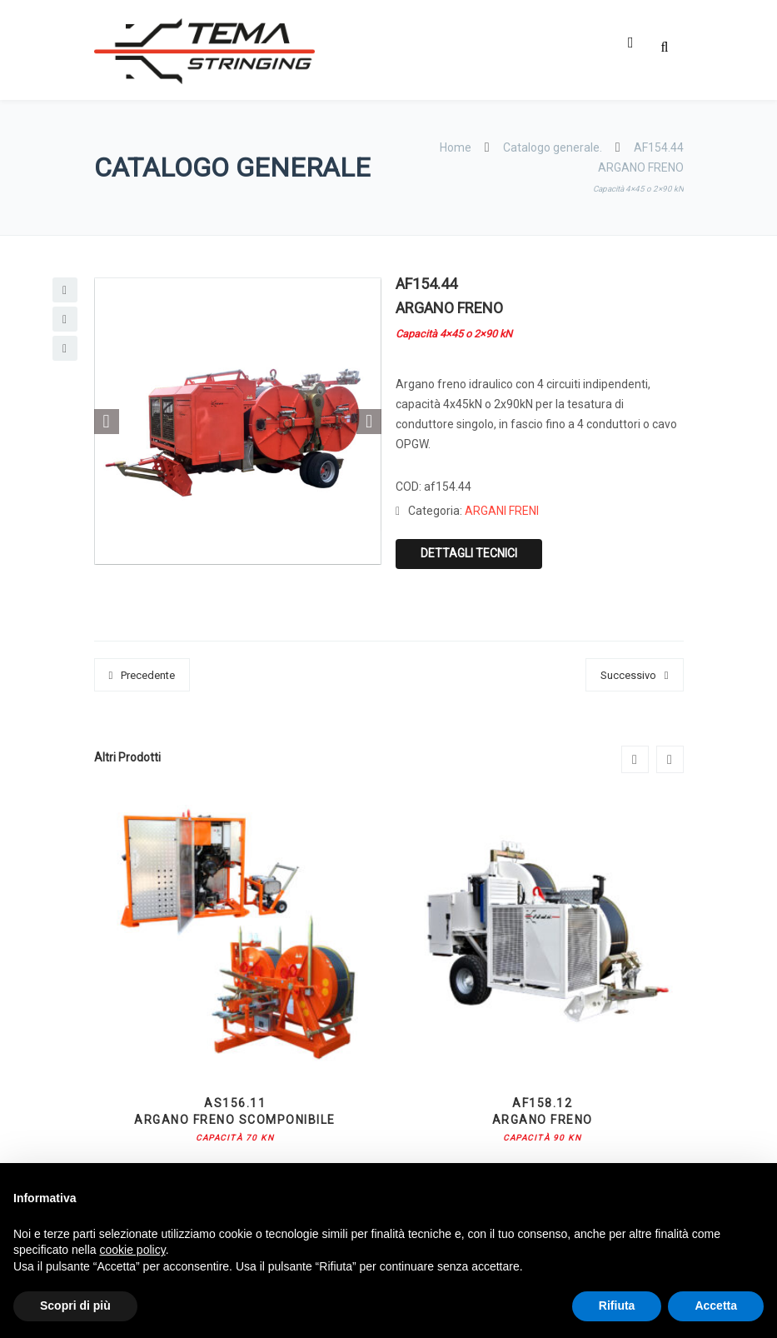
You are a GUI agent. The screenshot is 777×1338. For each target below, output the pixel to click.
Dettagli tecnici (469, 553)
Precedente (148, 675)
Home (457, 147)
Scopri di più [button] (75, 1305)
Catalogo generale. (553, 147)
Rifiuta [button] (617, 1305)
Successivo (628, 675)
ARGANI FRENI (502, 510)
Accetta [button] (716, 1305)
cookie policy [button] (133, 1249)
